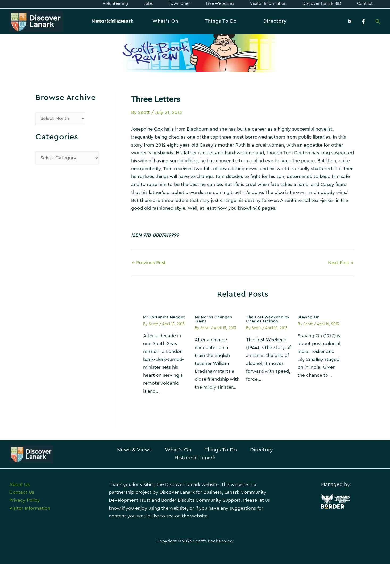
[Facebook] (363, 21)
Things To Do (221, 450)
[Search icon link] (378, 22)
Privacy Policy (24, 500)
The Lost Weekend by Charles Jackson (267, 319)
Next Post (341, 262)
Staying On (309, 317)
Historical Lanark (195, 458)
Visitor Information (29, 508)
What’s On (178, 450)
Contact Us (21, 492)
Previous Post (149, 262)
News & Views (134, 450)
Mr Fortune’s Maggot (164, 317)
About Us (19, 484)
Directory (261, 450)
